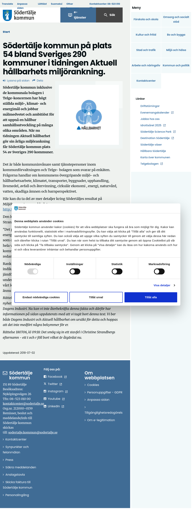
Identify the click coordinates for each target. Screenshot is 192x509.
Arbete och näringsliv (146, 65)
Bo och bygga (176, 35)
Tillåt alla (151, 297)
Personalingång (17, 495)
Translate (7, 3)
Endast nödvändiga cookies (41, 297)
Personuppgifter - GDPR (104, 392)
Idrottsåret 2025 (150, 125)
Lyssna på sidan (16, 80)
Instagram (55, 391)
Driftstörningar (150, 106)
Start (6, 32)
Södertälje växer (151, 144)
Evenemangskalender (154, 112)
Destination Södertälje (155, 138)
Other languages (72, 6)
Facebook (55, 376)
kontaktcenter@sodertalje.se (23, 403)
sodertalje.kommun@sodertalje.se (32, 432)
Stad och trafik (146, 50)
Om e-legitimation (101, 420)
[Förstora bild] (89, 115)
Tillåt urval (96, 297)
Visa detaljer (162, 285)
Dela (37, 80)
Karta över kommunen (155, 157)
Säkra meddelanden (20, 467)
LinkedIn (54, 406)
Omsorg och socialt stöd (176, 19)
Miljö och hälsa (176, 50)
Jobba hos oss (150, 119)
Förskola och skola (146, 19)
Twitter (53, 384)
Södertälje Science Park (155, 131)
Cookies (93, 385)
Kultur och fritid (146, 35)
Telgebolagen (149, 163)
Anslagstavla (15, 474)
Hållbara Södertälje (153, 151)
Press (9, 460)
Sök (109, 15)
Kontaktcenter (146, 81)
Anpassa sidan (22, 6)
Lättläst (42, 3)
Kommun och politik (176, 65)
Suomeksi (56, 3)
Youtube (54, 399)
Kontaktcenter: (104, 6)
